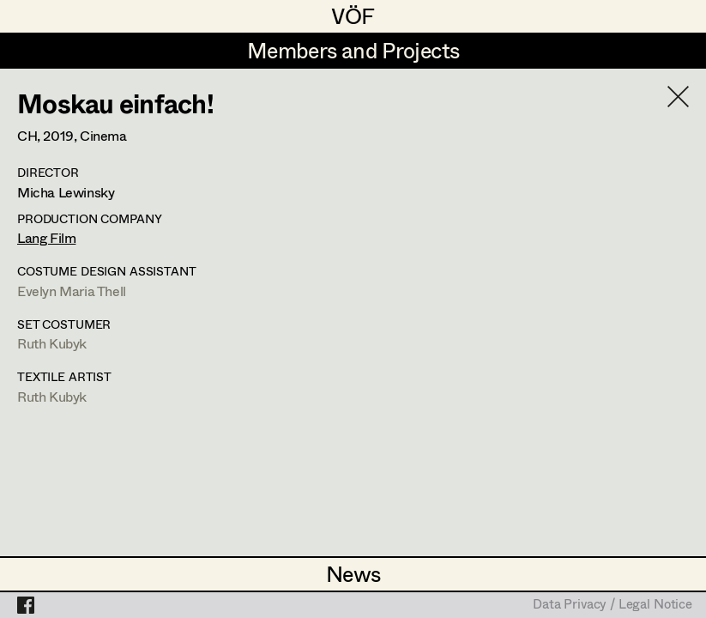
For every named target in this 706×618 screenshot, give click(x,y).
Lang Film (46, 237)
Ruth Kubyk (52, 343)
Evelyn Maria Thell (71, 290)
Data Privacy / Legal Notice (612, 605)
